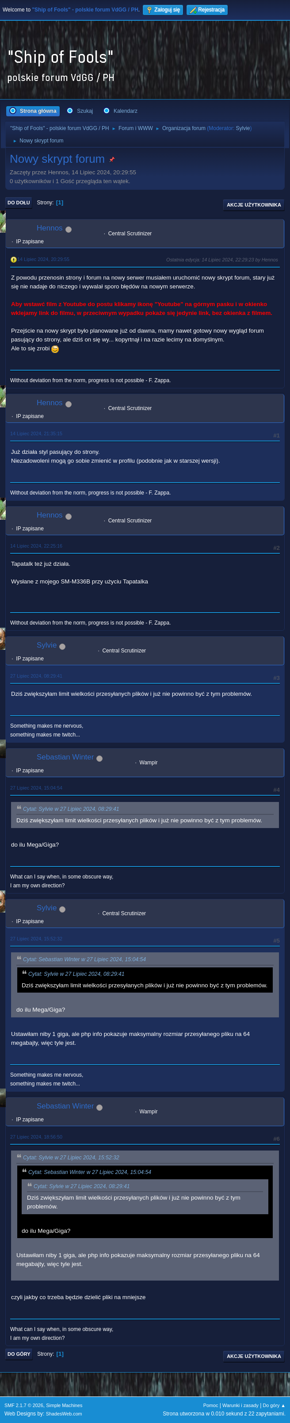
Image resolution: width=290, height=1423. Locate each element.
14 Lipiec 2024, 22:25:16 (36, 545)
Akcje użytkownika (254, 204)
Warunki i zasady (240, 1405)
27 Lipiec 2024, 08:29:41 (36, 676)
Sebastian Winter (65, 757)
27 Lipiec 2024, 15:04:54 (36, 787)
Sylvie (243, 128)
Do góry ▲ (274, 1405)
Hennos (50, 228)
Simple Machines (64, 1405)
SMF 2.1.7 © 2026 (23, 1405)
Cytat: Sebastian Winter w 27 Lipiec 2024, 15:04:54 (84, 960)
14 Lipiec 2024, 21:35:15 (36, 433)
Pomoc (210, 1405)
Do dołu (19, 202)
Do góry (19, 1354)
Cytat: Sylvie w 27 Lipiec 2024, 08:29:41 (71, 809)
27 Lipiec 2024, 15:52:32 (36, 938)
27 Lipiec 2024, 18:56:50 (36, 1136)
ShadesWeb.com (64, 1413)
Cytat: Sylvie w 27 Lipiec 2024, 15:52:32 (71, 1158)
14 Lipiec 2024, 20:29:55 (43, 259)
